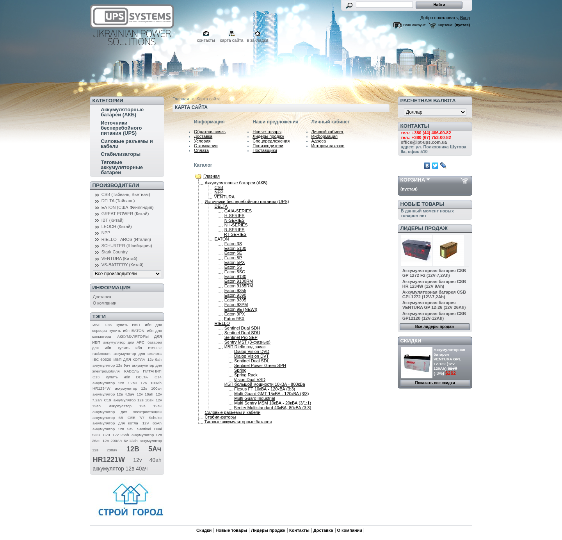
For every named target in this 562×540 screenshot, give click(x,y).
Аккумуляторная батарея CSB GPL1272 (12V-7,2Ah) (434, 294)
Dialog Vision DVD (251, 351)
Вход (465, 17)
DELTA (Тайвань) (118, 200)
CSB (219, 187)
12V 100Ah (151, 383)
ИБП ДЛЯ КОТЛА (129, 359)
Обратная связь (210, 131)
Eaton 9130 (235, 276)
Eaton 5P (233, 257)
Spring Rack (246, 374)
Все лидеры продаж (434, 326)
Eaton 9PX (234, 314)
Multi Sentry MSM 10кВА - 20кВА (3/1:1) (272, 403)
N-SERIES (234, 220)
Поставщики (265, 150)
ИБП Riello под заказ (244, 346)
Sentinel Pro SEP (241, 337)
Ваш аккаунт (414, 25)
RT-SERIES (235, 234)
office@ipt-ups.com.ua (424, 142)
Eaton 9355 (235, 290)
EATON (222, 239)
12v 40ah (147, 460)
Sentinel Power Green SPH (260, 365)
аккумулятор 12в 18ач (134, 400)
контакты (206, 40)
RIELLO (222, 323)
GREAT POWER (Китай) (125, 213)
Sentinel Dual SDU (242, 332)
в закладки (257, 40)
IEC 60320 (101, 359)
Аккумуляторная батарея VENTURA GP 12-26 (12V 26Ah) (434, 305)
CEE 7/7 (136, 417)
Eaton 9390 (235, 295)
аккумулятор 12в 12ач (135, 406)
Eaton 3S (233, 243)
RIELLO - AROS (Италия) (126, 239)
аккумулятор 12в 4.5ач (113, 394)
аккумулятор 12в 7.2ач (114, 383)
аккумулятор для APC (123, 342)
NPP (105, 232)
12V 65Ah (152, 423)
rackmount (101, 353)
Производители (115, 185)
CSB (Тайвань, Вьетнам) (125, 194)
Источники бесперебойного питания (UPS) (121, 128)
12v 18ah (145, 394)
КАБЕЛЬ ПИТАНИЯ (143, 371)
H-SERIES (234, 215)
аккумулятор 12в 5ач (112, 429)
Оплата (201, 150)
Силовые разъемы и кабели (127, 143)
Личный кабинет (327, 131)
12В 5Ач (143, 449)
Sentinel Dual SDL (251, 360)
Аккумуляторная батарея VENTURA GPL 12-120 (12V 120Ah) (449, 359)
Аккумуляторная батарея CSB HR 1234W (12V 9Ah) (434, 284)
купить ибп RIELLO (140, 348)
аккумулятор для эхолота (138, 353)
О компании (105, 303)
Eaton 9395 (235, 300)
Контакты (299, 530)
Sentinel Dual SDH (242, 328)
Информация (324, 136)
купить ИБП (128, 325)
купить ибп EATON (126, 330)
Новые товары (267, 131)
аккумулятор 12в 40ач (120, 468)
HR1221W (109, 459)
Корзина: (446, 25)
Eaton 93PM (236, 304)
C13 (96, 377)
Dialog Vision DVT (251, 356)
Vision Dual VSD (249, 379)
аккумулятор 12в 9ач (111, 365)
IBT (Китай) (112, 220)
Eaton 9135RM (238, 285)
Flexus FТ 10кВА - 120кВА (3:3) (264, 389)
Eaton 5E (233, 253)
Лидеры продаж (268, 136)
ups (108, 325)
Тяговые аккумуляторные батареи (122, 167)
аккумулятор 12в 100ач (138, 388)
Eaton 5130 (235, 248)
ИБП (96, 325)
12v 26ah (120, 435)
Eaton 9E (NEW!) (240, 309)
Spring (240, 370)
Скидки (411, 341)
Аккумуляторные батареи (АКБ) (122, 112)
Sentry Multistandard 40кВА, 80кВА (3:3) (272, 407)
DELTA (221, 206)
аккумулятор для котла (115, 423)
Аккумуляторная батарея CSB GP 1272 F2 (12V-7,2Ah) (434, 273)
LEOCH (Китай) (116, 226)
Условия (202, 141)
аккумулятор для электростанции (127, 412)
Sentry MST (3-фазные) (247, 342)
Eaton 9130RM (238, 281)
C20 (106, 435)
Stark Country (114, 252)
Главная (181, 98)
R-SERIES (234, 229)
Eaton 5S (233, 267)
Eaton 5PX (234, 262)
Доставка (102, 296)
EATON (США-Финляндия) (127, 207)
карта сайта (232, 40)
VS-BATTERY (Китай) (122, 264)
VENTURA (224, 196)
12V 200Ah (112, 440)
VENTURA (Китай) (119, 258)
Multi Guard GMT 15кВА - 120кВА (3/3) (271, 393)
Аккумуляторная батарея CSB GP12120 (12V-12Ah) (434, 316)
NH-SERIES (236, 225)
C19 (107, 400)
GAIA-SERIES (238, 211)
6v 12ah (131, 440)
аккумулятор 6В (107, 417)
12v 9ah (155, 359)
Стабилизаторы (120, 154)
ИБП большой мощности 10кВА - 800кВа (264, 384)
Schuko (155, 417)
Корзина (412, 180)
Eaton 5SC (234, 271)
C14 (158, 377)
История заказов (328, 145)
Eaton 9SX (234, 318)
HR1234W (101, 388)
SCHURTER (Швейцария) (126, 245)
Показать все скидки (435, 383)
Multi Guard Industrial (254, 398)
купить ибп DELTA (127, 377)
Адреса (318, 141)
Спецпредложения (271, 141)
